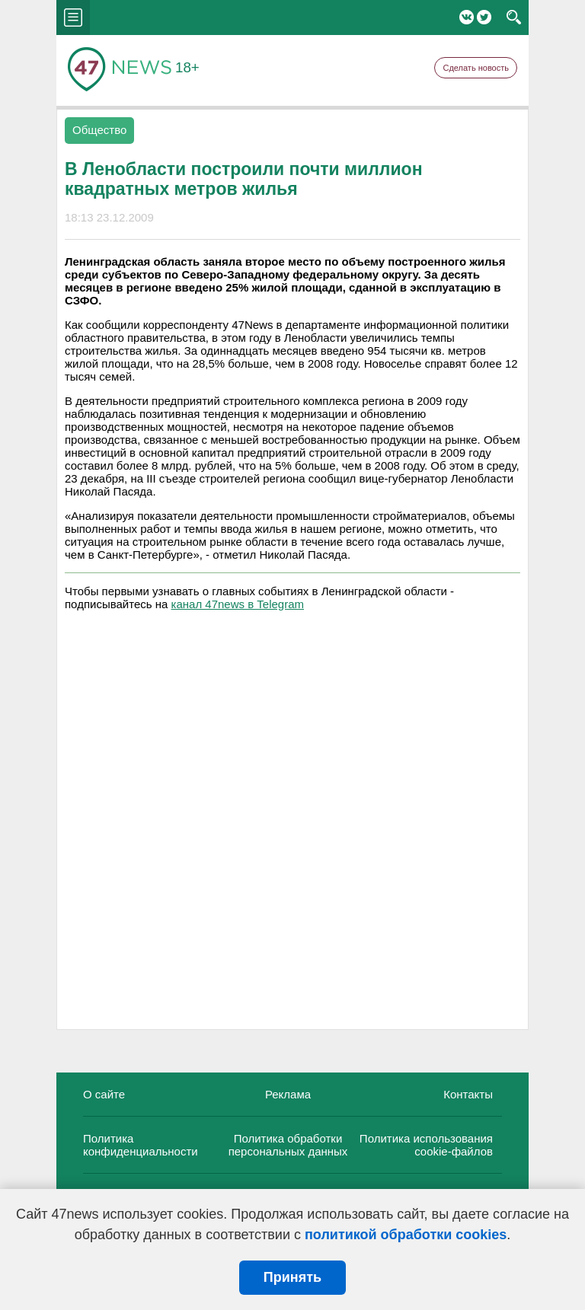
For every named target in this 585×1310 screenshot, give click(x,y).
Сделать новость (476, 67)
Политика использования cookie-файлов (426, 1145)
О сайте (104, 1094)
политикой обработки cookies (406, 1234)
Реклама (288, 1094)
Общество (99, 129)
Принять (292, 1277)
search (514, 17)
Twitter (484, 17)
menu (73, 17)
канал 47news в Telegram (237, 604)
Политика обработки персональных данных (288, 1145)
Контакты (468, 1094)
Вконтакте (466, 17)
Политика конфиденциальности (140, 1145)
